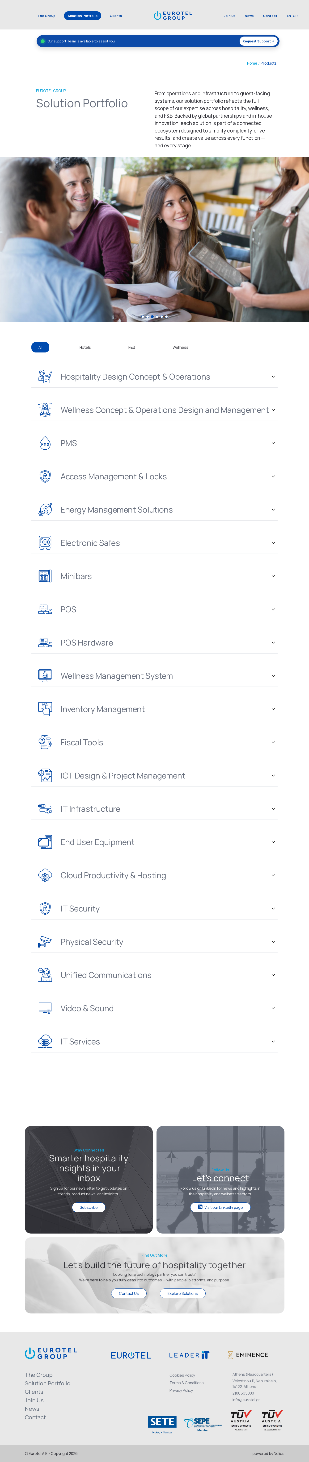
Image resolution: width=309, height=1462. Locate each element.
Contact (270, 15)
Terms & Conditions (186, 1382)
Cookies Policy (182, 1375)
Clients (116, 15)
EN (289, 15)
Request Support (258, 41)
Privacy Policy (181, 1390)
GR (295, 15)
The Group (46, 15)
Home (252, 63)
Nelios (279, 1453)
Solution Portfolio (82, 15)
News (249, 15)
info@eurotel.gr (246, 1399)
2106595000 (243, 1393)
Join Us (229, 15)
